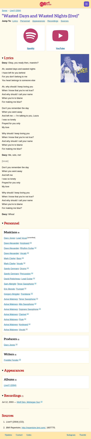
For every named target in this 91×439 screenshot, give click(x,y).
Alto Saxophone (26, 304)
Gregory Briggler (12, 294)
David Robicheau (12, 279)
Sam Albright (10, 284)
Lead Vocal (21, 238)
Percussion (25, 274)
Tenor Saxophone (25, 284)
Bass (19, 258)
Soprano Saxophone (28, 309)
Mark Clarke (9, 258)
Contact (19, 435)
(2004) (10, 385)
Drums (23, 268)
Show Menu (86, 4)
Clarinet (22, 314)
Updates (8, 435)
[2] (20, 359)
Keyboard (24, 243)
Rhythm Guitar (27, 248)
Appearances (38, 21)
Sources (64, 21)
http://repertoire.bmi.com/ (33, 427)
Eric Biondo (9, 289)
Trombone (25, 294)
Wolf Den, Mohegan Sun (28, 402)
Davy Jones (9, 238)
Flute (21, 319)
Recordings (52, 21)
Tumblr (83, 435)
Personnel (25, 21)
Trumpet (20, 289)
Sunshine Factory (45, 4)
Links (29, 435)
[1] (31, 243)
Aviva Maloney (11, 299)
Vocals (23, 253)
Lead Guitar (26, 279)
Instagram (71, 435)
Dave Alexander (11, 243)
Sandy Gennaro (11, 268)
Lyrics (15, 21)
